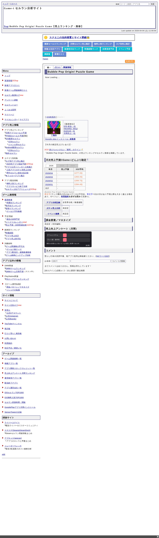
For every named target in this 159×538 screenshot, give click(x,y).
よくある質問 (10, 110)
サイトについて (11, 300)
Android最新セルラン (15, 147)
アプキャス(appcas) (13, 438)
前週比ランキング (14, 203)
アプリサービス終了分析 (17, 186)
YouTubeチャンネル (13, 324)
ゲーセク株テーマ (14, 249)
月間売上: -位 (70, 133)
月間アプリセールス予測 (16, 133)
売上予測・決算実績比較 (16, 225)
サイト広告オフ (11, 305)
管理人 (7, 310)
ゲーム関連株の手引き (15, 246)
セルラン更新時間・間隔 (15, 402)
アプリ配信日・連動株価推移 (19, 252)
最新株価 (8, 200)
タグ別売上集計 (123, 44)
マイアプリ (24, 119)
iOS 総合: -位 (70, 126)
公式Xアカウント (14, 313)
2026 (51, 166)
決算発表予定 (108, 49)
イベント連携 (53, 214)
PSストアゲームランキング (17, 279)
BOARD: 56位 (71, 129)
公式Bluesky (11, 319)
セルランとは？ (11, 105)
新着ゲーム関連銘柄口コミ (16, 90)
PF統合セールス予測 (14, 136)
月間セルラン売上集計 (80, 44)
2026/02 (49, 181)
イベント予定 (124, 49)
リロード (13, 4)
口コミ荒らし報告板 (13, 333)
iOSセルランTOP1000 (14, 393)
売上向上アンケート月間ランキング (20, 373)
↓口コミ (57, 67)
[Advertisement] (79, 17)
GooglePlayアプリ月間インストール (20, 407)
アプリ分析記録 (53, 202)
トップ (5, 4)
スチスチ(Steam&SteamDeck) (17, 430)
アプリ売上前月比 (13, 239)
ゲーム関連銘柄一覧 (13, 359)
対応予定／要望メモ (13, 348)
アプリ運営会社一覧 (13, 388)
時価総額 (9, 233)
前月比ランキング (13, 206)
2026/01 (49, 184)
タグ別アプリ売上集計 (15, 161)
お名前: (48, 261)
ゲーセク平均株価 (14, 211)
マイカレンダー (11, 119)
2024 (73, 166)
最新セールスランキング (55, 44)
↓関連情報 (66, 67)
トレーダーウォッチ (13, 446)
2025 (62, 166)
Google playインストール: (60, 139)
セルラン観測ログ (12, 95)
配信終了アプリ (11, 383)
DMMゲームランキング (15, 268)
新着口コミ (59, 54)
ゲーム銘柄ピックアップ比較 (18, 255)
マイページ (9, 115)
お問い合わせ (10, 338)
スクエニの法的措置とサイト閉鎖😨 (69, 37)
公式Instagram (12, 316)
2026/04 (49, 173)
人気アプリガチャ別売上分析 (19, 170)
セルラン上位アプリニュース (18, 189)
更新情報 (8, 81)
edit (3, 454)
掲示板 (7, 329)
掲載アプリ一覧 (11, 363)
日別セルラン (14, 142)
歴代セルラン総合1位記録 (17, 173)
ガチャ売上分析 (53, 208)
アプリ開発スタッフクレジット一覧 (20, 368)
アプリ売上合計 (12, 236)
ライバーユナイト (12, 422)
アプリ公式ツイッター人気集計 (19, 167)
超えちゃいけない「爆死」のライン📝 (66, 150)
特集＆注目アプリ (52, 49)
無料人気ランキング (15, 183)
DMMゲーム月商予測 (15, 271)
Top (6, 26)
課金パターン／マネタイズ (18, 287)
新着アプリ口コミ (12, 85)
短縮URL (130, 61)
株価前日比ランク (72, 49)
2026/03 (49, 177)
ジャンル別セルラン (16, 144)
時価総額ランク (91, 49)
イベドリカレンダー (14, 222)
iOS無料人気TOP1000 (14, 397)
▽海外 (54, 135)
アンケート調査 (11, 100)
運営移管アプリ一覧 (13, 378)
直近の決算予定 (13, 219)
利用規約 (8, 343)
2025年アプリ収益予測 (16, 164)
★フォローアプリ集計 (15, 176)
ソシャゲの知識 (13, 290)
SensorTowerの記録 (13, 412)
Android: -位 (69, 131)
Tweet (45, 59)
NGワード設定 (102, 256)
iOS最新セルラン (13, 139)
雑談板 (47, 54)
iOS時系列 (51, 117)
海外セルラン (11, 153)
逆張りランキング (13, 208)
